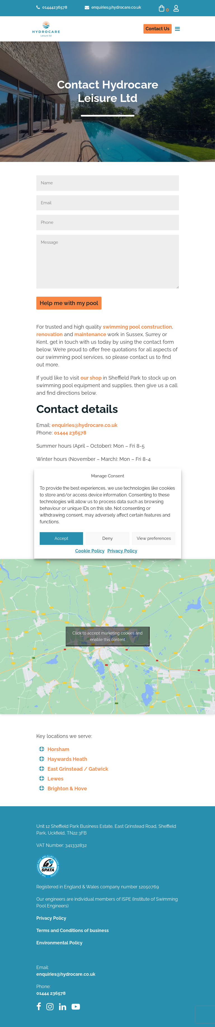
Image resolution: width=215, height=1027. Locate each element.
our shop (91, 378)
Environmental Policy (59, 942)
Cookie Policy (90, 550)
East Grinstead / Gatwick (78, 769)
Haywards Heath (67, 759)
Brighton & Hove (67, 788)
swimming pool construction (137, 327)
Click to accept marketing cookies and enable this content (107, 636)
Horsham (58, 749)
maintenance (90, 334)
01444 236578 (70, 433)
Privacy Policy (122, 550)
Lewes (55, 779)
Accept (61, 538)
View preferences (154, 538)
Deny (107, 538)
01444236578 (51, 7)
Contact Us (157, 28)
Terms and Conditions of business (72, 930)
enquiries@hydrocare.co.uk (113, 7)
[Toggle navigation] (177, 29)
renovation (49, 334)
